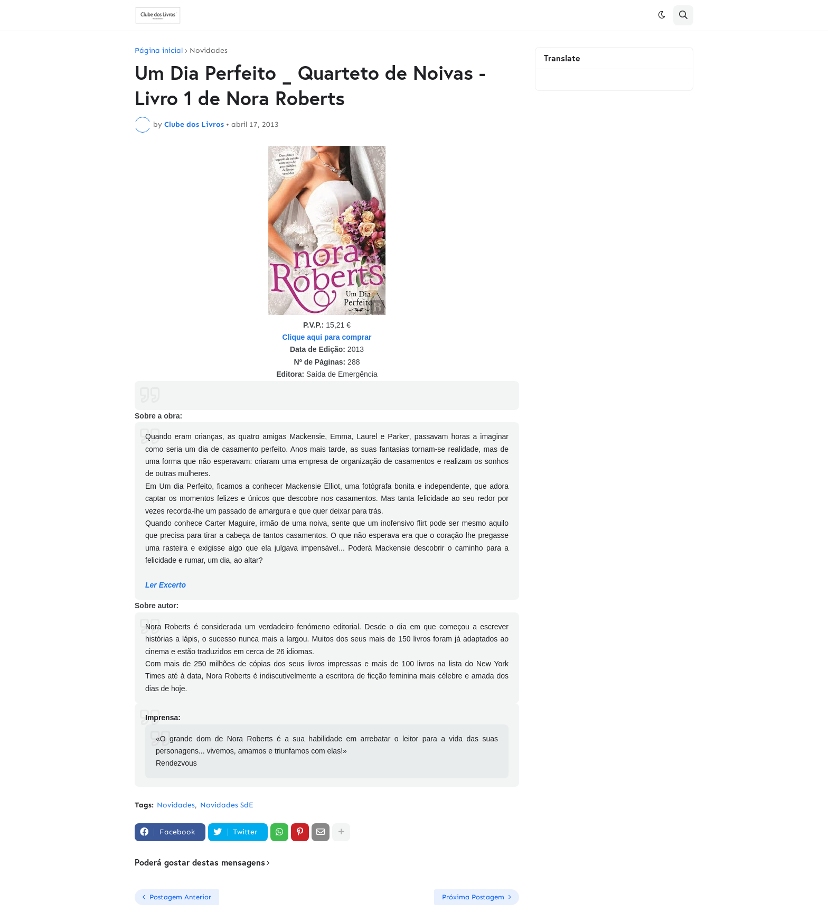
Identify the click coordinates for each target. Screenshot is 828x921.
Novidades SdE (226, 805)
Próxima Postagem (473, 897)
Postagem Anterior (180, 897)
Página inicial (159, 50)
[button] (661, 15)
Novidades (209, 50)
